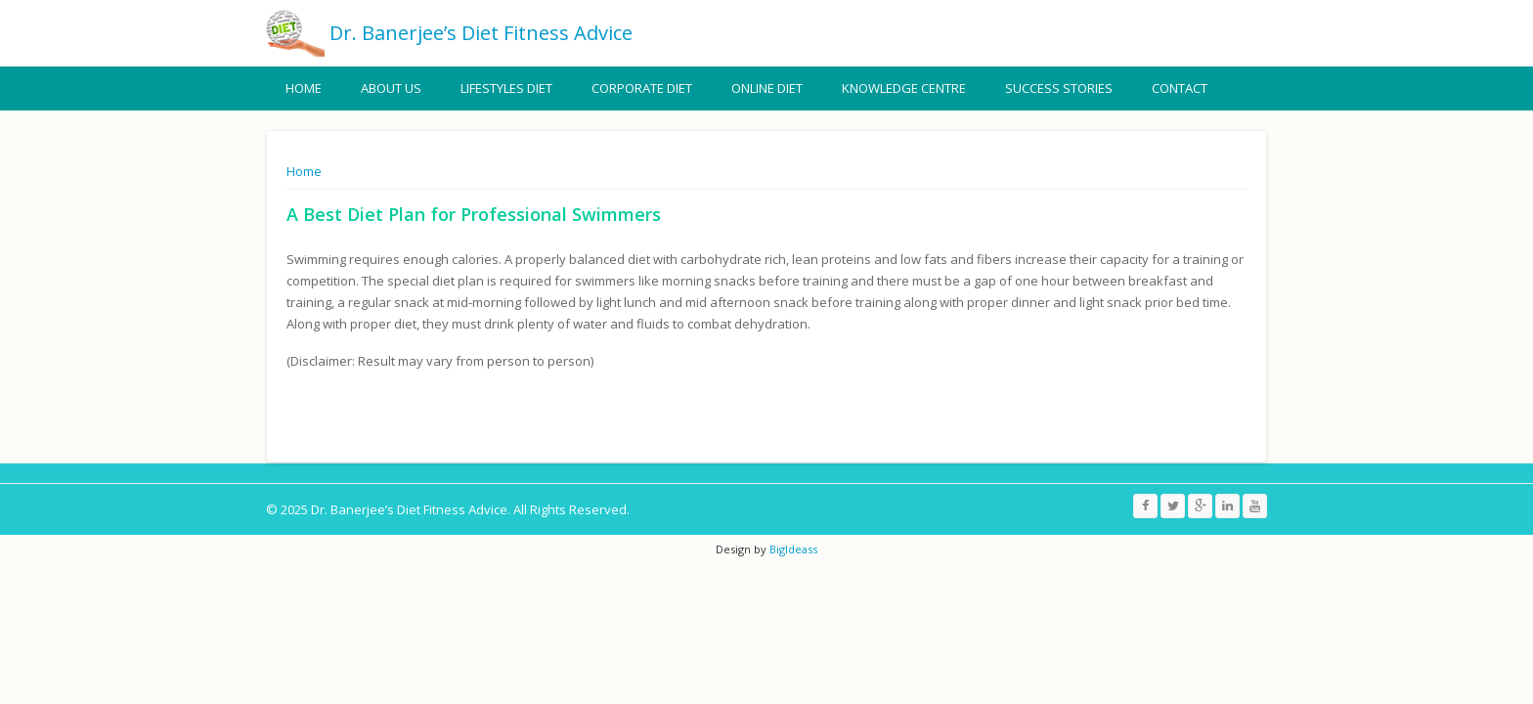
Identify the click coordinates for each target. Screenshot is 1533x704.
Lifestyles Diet (506, 88)
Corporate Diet (641, 88)
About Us (391, 88)
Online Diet (767, 88)
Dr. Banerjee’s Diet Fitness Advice (481, 33)
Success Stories (1059, 88)
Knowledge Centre (904, 88)
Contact (1179, 88)
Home (303, 88)
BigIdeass (791, 549)
